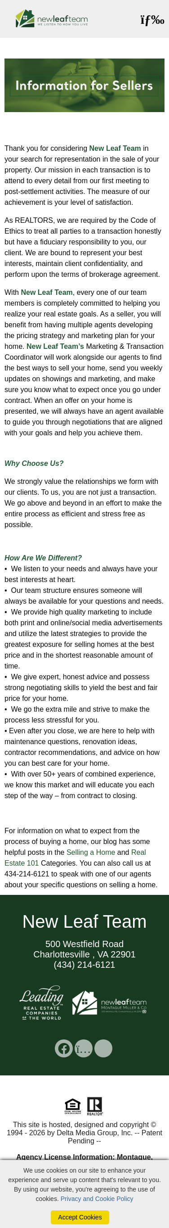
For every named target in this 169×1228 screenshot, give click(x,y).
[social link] (64, 1048)
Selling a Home (91, 852)
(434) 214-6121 (85, 965)
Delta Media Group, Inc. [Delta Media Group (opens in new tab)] (95, 1133)
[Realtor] (95, 1114)
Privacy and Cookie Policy (97, 1198)
